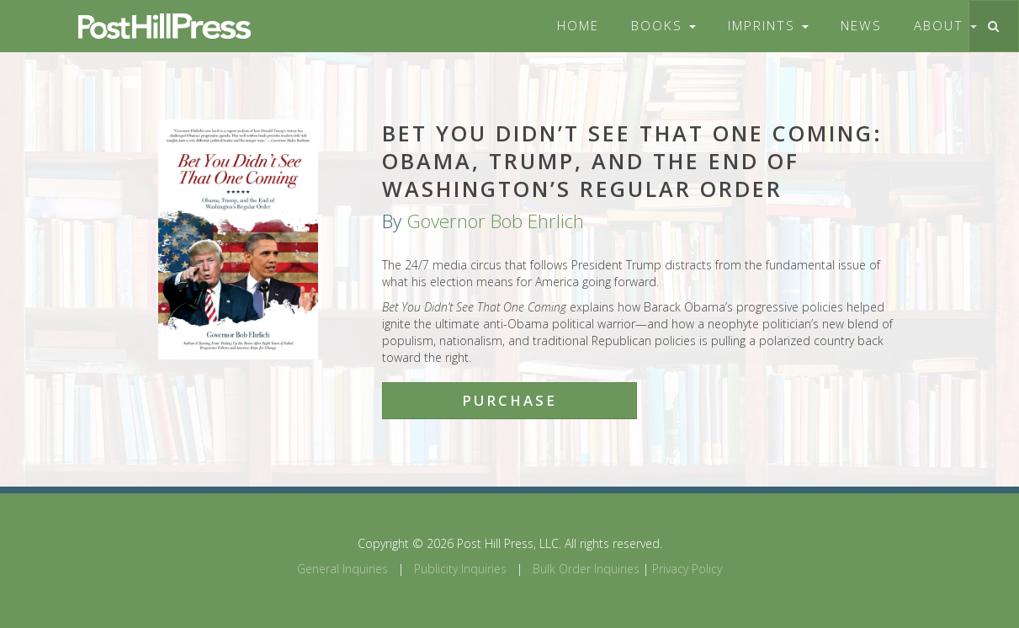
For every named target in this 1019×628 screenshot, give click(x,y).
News (861, 26)
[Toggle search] (993, 26)
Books (663, 26)
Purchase (509, 400)
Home (578, 26)
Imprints (768, 26)
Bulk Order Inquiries (586, 569)
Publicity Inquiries (460, 569)
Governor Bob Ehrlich (495, 221)
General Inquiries (342, 569)
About (945, 26)
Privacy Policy (687, 569)
